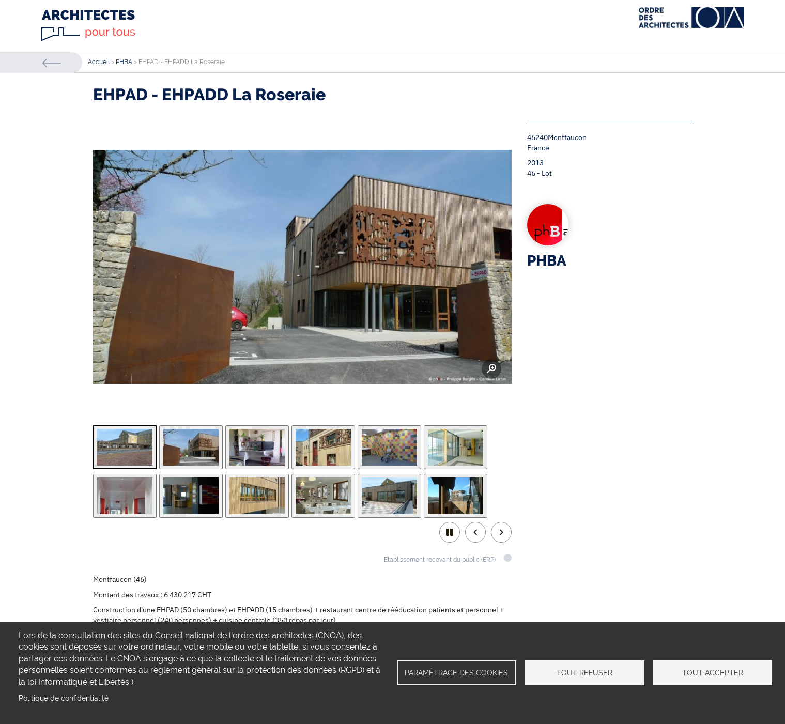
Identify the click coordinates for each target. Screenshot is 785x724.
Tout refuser (584, 673)
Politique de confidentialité (64, 698)
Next (501, 532)
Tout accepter (712, 673)
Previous (475, 532)
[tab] (125, 447)
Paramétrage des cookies (456, 673)
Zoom (491, 369)
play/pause (449, 532)
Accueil (99, 62)
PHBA (124, 62)
